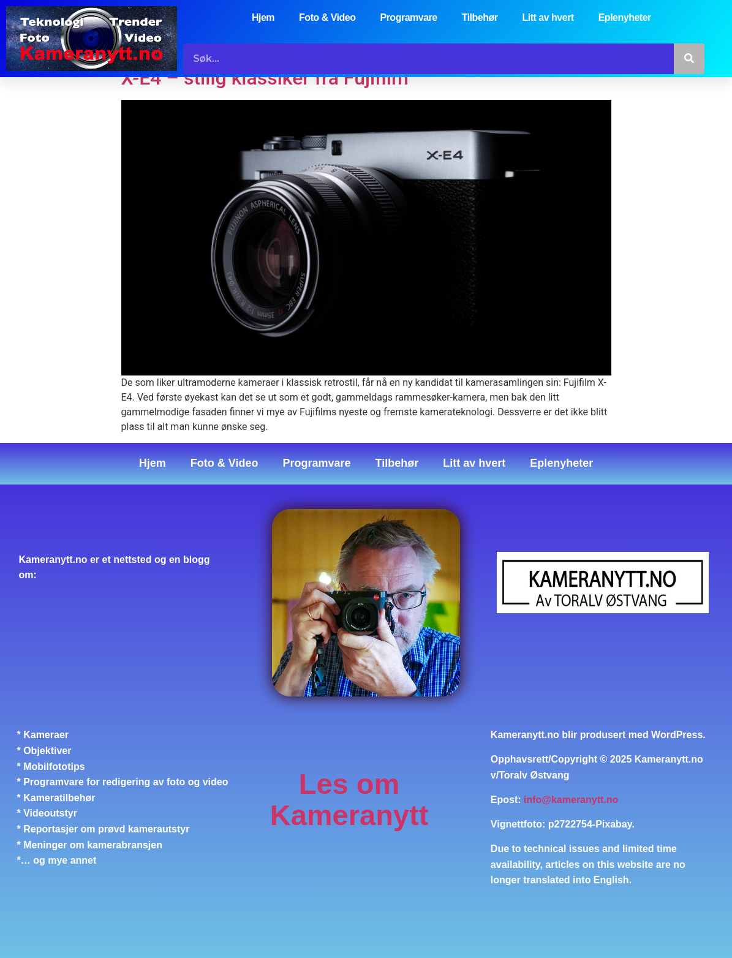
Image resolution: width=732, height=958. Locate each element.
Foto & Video (327, 17)
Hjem (263, 17)
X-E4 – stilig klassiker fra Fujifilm (265, 77)
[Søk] (689, 58)
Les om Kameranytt (349, 800)
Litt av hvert (548, 17)
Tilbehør (480, 17)
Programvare (408, 17)
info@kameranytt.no (571, 799)
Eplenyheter (624, 17)
